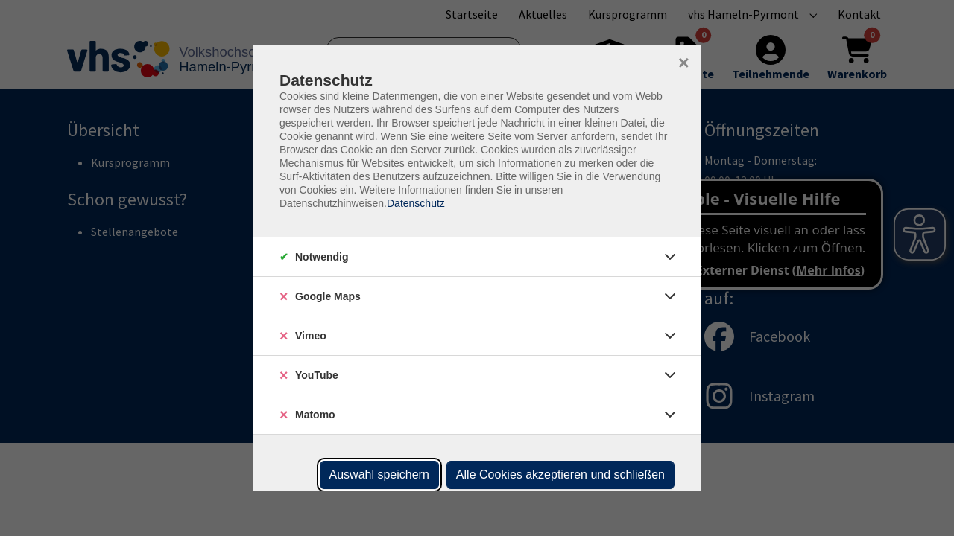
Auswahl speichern (379, 474)
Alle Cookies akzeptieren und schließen (560, 474)
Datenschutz (416, 203)
